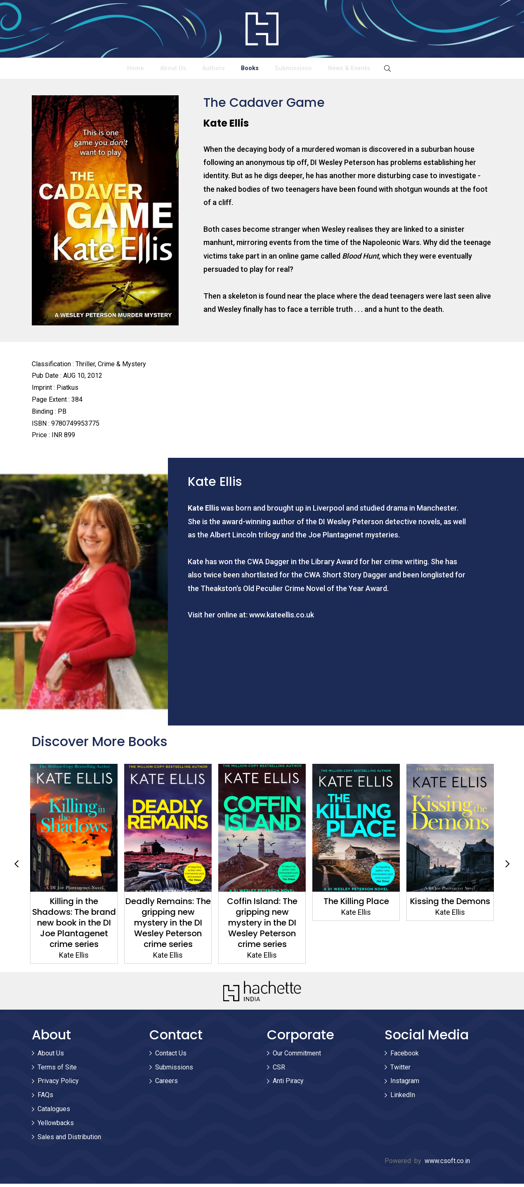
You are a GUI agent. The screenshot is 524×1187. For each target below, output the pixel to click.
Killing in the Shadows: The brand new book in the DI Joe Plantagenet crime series (74, 926)
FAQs (45, 1098)
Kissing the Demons (450, 904)
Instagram (404, 1084)
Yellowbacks (56, 1126)
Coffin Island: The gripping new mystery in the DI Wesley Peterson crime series (262, 926)
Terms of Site (57, 1070)
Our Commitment (297, 1056)
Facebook (404, 1056)
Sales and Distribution (69, 1140)
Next (507, 867)
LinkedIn (402, 1098)
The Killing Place (356, 904)
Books (262, 69)
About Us (130, 69)
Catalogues (54, 1112)
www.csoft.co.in (447, 1164)
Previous (16, 867)
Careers (166, 1084)
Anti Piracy (288, 1084)
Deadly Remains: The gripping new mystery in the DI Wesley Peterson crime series (168, 926)
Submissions (333, 69)
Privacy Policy (58, 1084)
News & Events (417, 69)
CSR (279, 1070)
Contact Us (170, 1056)
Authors (198, 69)
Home (66, 69)
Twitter (400, 1070)
